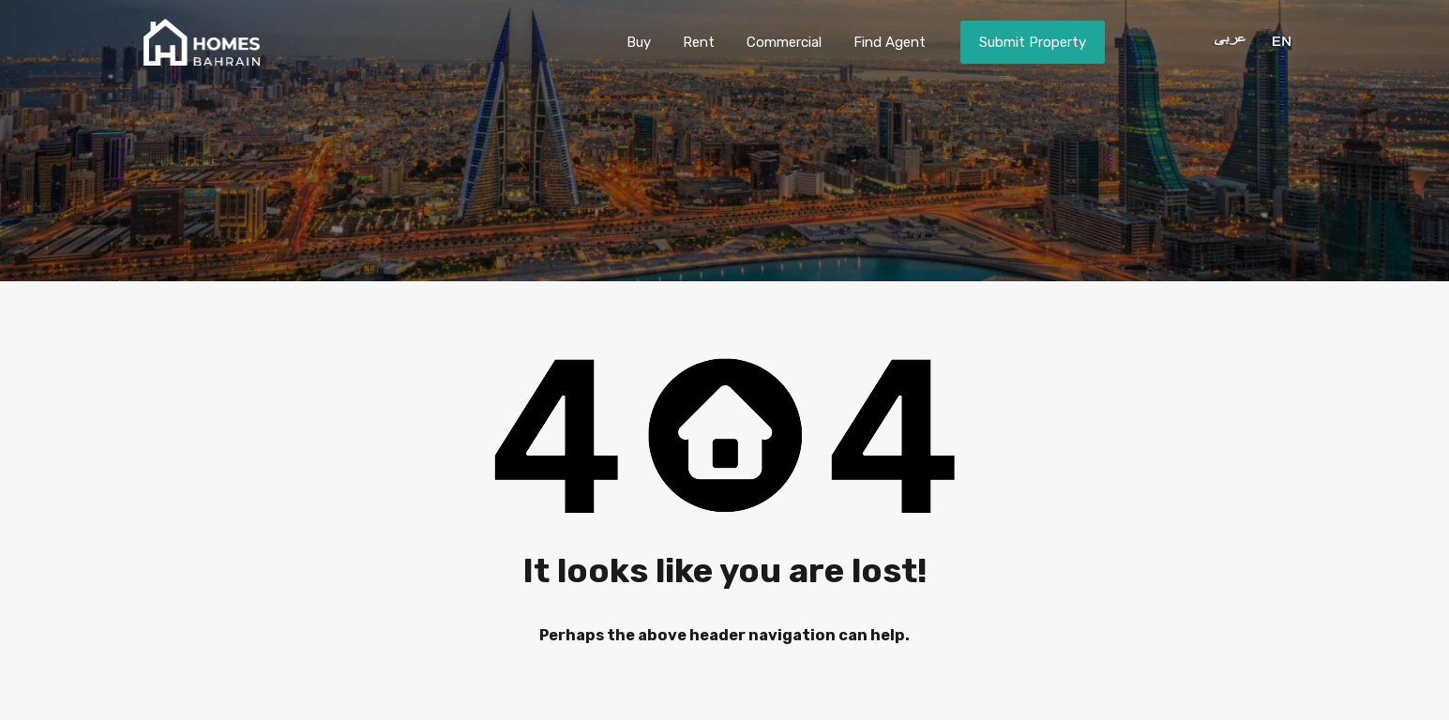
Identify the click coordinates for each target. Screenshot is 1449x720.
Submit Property (1032, 42)
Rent (699, 42)
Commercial (784, 42)
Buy (638, 42)
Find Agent (889, 42)
